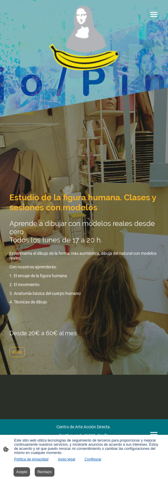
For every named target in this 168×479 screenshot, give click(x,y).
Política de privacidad (31, 459)
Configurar (92, 459)
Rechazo (44, 472)
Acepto (21, 472)
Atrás (17, 352)
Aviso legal (66, 459)
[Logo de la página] (84, 38)
